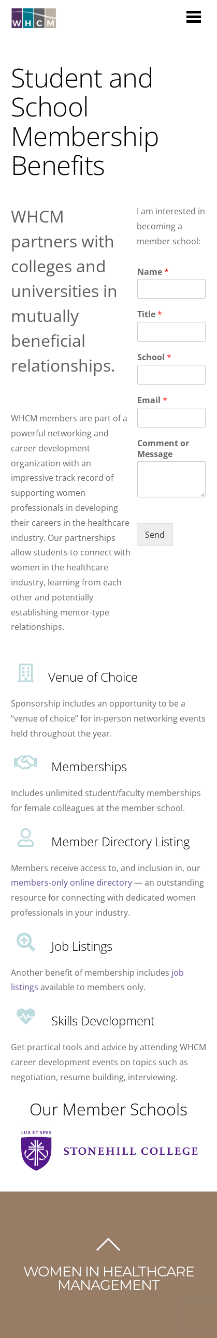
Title (149, 314)
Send (155, 534)
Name (153, 272)
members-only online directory (71, 882)
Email (152, 400)
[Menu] (193, 16)
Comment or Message (163, 449)
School (154, 357)
